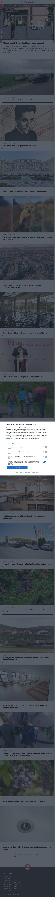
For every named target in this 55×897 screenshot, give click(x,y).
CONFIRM (17, 467)
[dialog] (27, 448)
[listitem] (27, 444)
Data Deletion (19, 472)
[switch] (45, 447)
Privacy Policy (35, 472)
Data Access (27, 472)
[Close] (52, 424)
